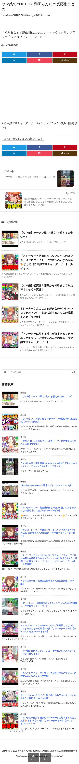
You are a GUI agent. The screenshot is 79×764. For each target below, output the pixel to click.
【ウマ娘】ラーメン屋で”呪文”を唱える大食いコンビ (46, 396)
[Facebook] (39, 54)
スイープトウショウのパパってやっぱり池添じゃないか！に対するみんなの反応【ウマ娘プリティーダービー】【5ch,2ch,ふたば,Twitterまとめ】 (48, 628)
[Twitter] (14, 54)
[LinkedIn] (14, 60)
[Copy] (65, 60)
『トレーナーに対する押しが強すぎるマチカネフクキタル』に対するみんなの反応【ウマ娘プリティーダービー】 (46, 337)
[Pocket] (39, 60)
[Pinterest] (65, 54)
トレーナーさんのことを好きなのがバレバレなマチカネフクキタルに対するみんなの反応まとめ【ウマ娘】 (46, 312)
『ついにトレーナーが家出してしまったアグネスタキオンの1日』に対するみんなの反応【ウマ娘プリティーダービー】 (48, 533)
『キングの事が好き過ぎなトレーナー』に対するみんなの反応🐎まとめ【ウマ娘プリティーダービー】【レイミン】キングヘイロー (48, 720)
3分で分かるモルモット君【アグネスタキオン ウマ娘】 (47, 485)
